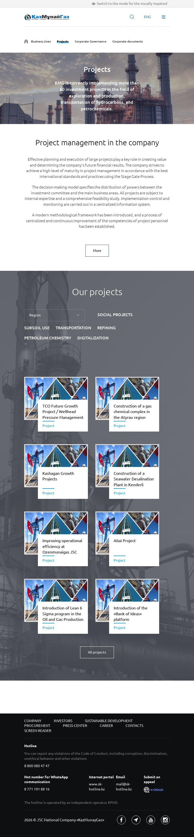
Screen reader (37, 731)
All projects (97, 652)
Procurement (37, 726)
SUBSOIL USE (37, 327)
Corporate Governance (90, 41)
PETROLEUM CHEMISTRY (47, 338)
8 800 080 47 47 (37, 766)
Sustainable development (109, 721)
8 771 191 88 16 (37, 789)
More (97, 251)
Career (106, 726)
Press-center (75, 726)
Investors (63, 721)
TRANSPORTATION (73, 327)
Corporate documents (127, 41)
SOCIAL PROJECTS (115, 314)
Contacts (134, 726)
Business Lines (41, 41)
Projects (63, 41)
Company (32, 721)
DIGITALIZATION (93, 338)
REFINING (106, 327)
